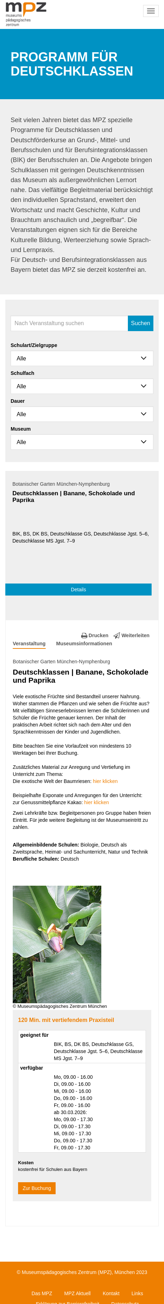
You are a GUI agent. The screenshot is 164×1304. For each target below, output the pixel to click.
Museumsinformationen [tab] (84, 643)
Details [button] (78, 589)
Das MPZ (42, 1293)
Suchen (140, 323)
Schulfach (22, 373)
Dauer (18, 401)
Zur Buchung (37, 1188)
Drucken (94, 635)
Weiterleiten (131, 635)
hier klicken (105, 781)
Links (137, 1293)
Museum (21, 429)
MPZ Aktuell (77, 1293)
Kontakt (111, 1293)
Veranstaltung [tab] (29, 643)
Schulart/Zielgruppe (34, 345)
